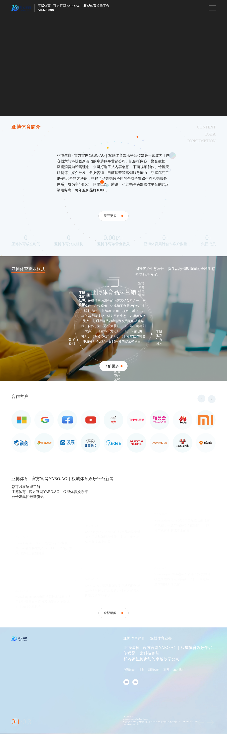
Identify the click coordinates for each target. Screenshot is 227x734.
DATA (210, 134)
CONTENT (206, 127)
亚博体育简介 (134, 638)
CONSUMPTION (201, 141)
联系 (166, 669)
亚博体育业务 (161, 638)
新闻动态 (154, 669)
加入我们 (178, 669)
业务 (141, 669)
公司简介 (129, 669)
